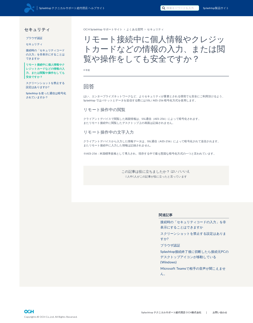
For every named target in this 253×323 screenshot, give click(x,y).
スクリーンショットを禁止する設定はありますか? (45, 85)
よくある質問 (134, 29)
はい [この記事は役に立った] (173, 171)
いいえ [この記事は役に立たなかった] (185, 171)
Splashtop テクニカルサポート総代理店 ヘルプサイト (72, 8)
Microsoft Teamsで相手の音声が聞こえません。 (194, 273)
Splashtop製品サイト (216, 8)
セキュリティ (34, 44)
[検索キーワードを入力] (179, 8)
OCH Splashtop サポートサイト (102, 29)
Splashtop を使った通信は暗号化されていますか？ (46, 95)
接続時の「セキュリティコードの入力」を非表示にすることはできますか (45, 54)
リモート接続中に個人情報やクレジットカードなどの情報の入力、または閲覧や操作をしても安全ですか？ (45, 70)
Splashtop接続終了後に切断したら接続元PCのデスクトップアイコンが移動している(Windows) (193, 258)
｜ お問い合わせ (216, 312)
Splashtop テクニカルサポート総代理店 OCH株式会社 (171, 312)
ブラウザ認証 (34, 38)
